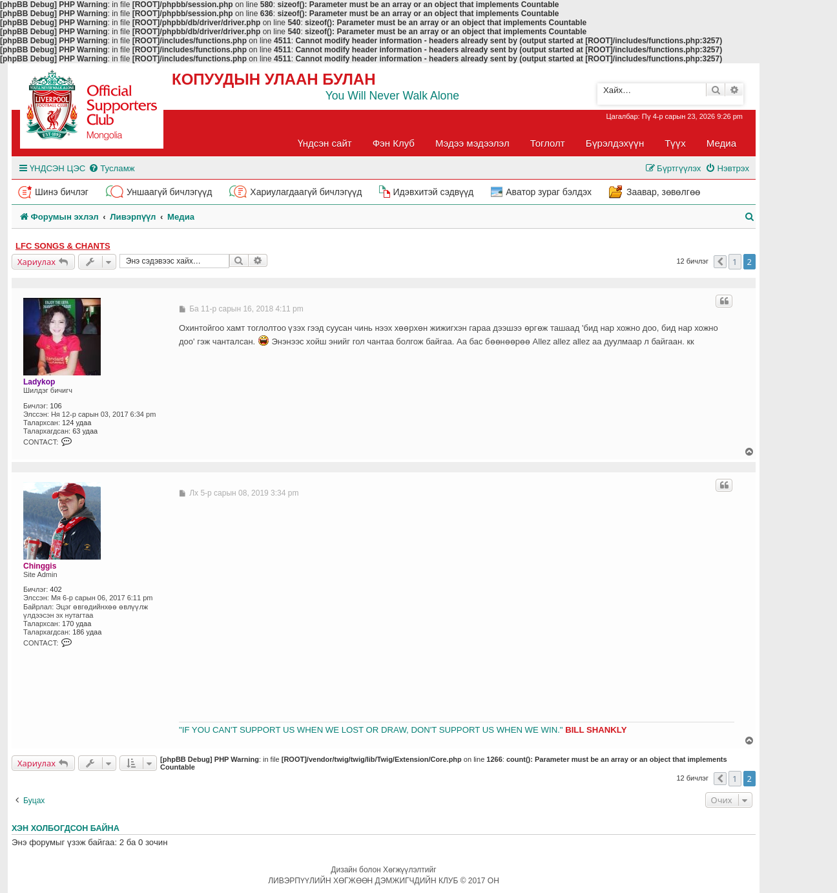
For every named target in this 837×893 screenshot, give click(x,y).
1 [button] (734, 262)
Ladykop (39, 381)
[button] (720, 261)
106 (55, 406)
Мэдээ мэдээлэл (472, 143)
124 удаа (76, 422)
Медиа (721, 143)
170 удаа (76, 623)
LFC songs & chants (63, 246)
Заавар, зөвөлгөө (663, 192)
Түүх (675, 143)
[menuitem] (111, 168)
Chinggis (39, 566)
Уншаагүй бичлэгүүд (169, 192)
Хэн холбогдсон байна (65, 828)
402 (55, 589)
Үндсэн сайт (325, 143)
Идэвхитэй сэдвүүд (433, 192)
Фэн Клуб (394, 143)
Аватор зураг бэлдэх (549, 192)
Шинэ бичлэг (61, 192)
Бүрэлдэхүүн (615, 143)
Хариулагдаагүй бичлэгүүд (306, 192)
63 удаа (85, 431)
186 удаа (86, 632)
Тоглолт (547, 143)
